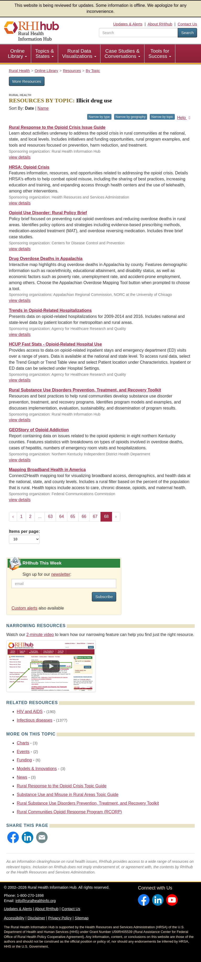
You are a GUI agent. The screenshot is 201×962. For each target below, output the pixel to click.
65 (72, 516)
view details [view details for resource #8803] (20, 420)
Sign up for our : (47, 574)
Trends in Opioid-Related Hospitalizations (50, 310)
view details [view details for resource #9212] (20, 334)
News (22, 777)
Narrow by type (99, 117)
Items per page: (24, 536)
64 (61, 516)
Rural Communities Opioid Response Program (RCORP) (69, 812)
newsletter (60, 574)
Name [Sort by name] (43, 108)
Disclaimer (36, 918)
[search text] (138, 32)
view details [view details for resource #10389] (20, 203)
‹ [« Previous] (13, 516)
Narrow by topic (162, 117)
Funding (24, 760)
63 (50, 516)
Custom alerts (24, 608)
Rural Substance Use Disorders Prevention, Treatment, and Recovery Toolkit (85, 390)
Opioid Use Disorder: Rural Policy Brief (48, 213)
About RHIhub (160, 24)
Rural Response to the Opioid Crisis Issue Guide (57, 127)
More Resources (26, 81)
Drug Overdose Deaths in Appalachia (45, 258)
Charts (23, 743)
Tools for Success (159, 53)
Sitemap (81, 918)
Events (23, 751)
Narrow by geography (131, 117)
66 (84, 516)
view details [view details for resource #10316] (20, 249)
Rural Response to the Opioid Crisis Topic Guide (62, 786)
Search (187, 32)
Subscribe (104, 596)
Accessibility (14, 918)
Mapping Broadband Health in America (47, 469)
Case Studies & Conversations (122, 53)
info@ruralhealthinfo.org (35, 901)
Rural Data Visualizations (79, 53)
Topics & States (44, 53)
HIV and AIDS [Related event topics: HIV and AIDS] (30, 711)
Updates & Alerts (128, 24)
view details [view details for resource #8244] (20, 460)
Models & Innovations (37, 768)
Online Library (17, 53)
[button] (13, 837)
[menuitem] (17, 54)
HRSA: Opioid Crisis (29, 167)
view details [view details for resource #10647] (20, 157)
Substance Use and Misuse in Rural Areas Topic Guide (67, 794)
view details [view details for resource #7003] (20, 499)
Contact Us (187, 24)
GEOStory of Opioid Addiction (39, 430)
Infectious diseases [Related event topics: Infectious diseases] (34, 720)
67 (95, 516)
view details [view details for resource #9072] (20, 380)
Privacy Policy (60, 918)
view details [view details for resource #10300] (20, 300)
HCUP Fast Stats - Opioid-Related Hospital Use (55, 344)
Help (184, 117)
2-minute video (40, 634)
